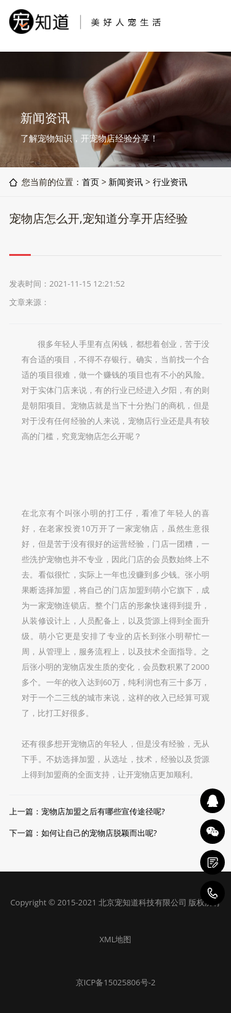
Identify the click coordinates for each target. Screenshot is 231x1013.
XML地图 (116, 939)
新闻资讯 (125, 182)
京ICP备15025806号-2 (116, 982)
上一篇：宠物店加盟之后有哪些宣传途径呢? (87, 811)
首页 (90, 182)
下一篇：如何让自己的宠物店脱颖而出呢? (83, 832)
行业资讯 (170, 182)
